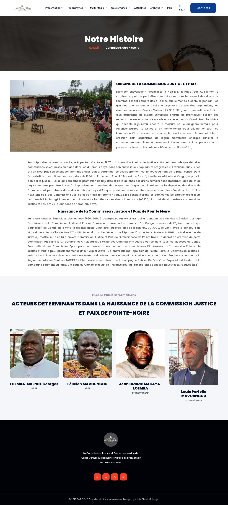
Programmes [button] (77, 7)
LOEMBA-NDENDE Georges (34, 384)
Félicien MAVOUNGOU (87, 384)
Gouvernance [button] (120, 7)
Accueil (94, 48)
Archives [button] (156, 7)
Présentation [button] (54, 7)
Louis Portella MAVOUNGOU (193, 394)
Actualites (140, 7)
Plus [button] (171, 7)
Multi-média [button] (98, 7)
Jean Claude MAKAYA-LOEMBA (140, 386)
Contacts (203, 8)
